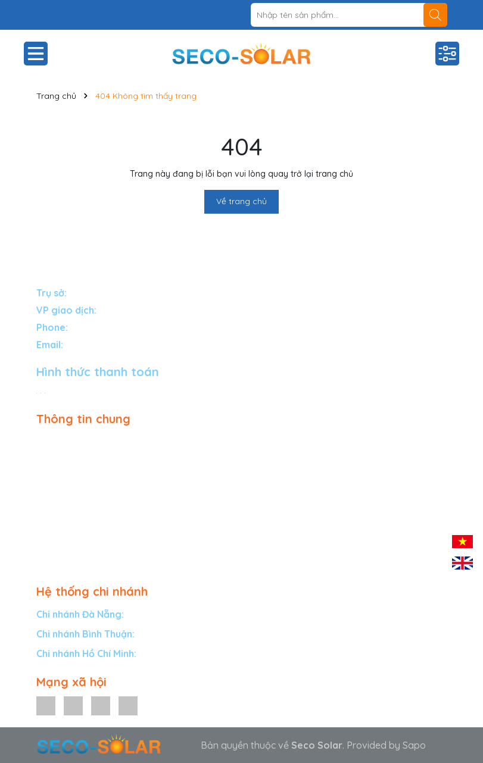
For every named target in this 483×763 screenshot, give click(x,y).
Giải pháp (57, 440)
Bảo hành (57, 475)
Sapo (414, 745)
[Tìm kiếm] (435, 15)
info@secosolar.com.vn (116, 345)
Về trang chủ (241, 201)
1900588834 (96, 327)
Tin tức (50, 527)
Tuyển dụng (61, 561)
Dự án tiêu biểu (69, 492)
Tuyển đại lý (62, 509)
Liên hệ (51, 544)
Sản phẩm (58, 458)
